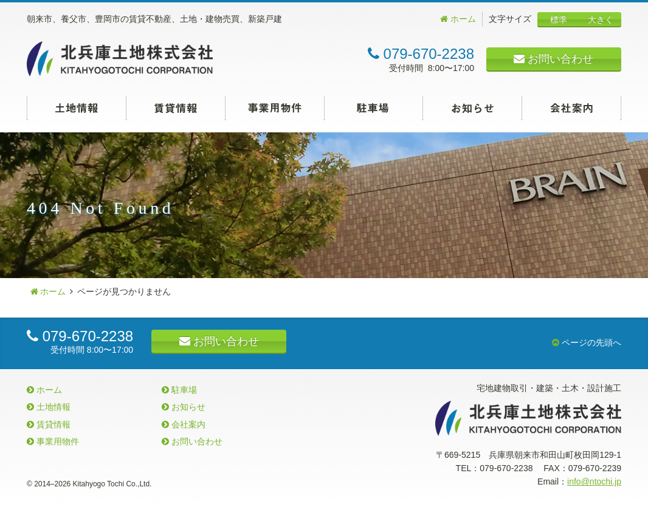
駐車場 (374, 108)
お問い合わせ (553, 59)
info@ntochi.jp (594, 481)
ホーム (458, 19)
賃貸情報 (176, 108)
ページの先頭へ (586, 342)
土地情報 (76, 108)
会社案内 (571, 108)
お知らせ (472, 108)
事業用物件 (275, 108)
